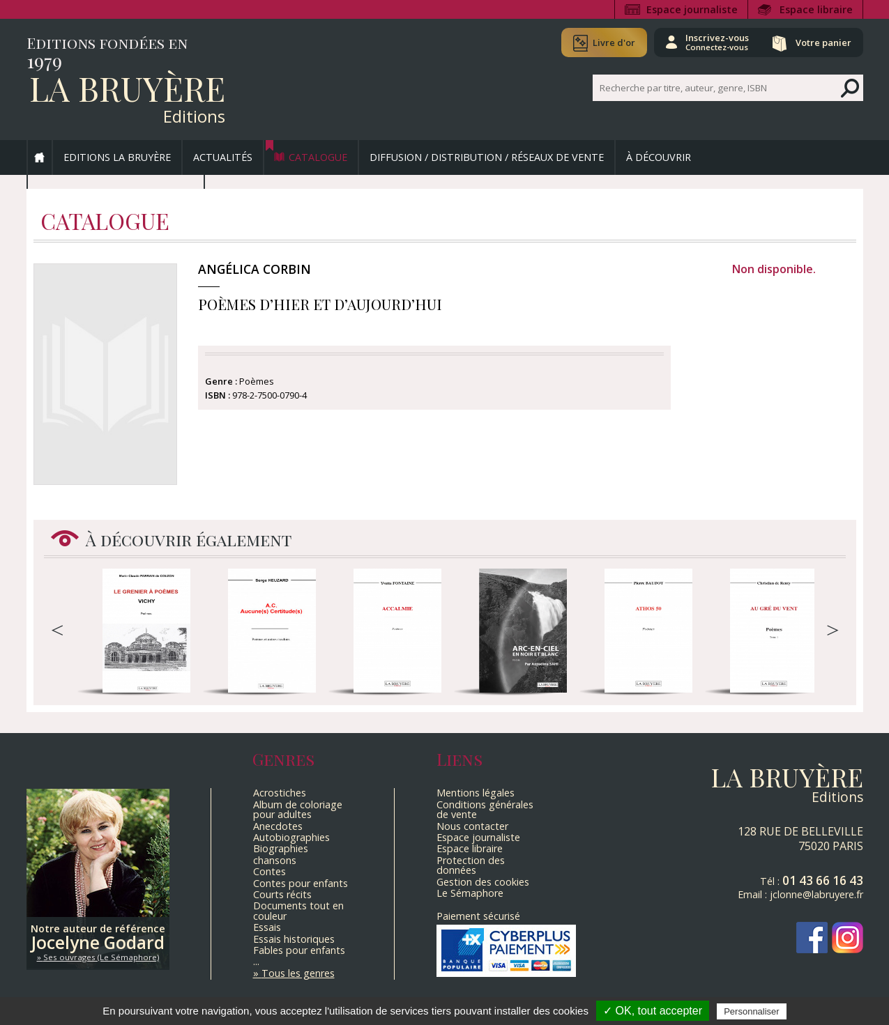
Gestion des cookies (482, 881)
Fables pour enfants (299, 950)
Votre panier (823, 42)
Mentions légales (475, 792)
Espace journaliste (692, 9)
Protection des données (470, 865)
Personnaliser (752, 1011)
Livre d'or (614, 42)
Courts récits (282, 894)
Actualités (222, 157)
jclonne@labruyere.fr (816, 894)
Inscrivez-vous (717, 41)
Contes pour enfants (300, 883)
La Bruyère (127, 87)
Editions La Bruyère (117, 157)
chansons (274, 860)
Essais (267, 927)
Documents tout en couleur (298, 910)
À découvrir (658, 157)
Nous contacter (472, 826)
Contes (269, 871)
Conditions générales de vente (484, 809)
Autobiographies (291, 837)
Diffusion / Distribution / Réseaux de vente (487, 157)
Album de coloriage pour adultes (297, 809)
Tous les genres (298, 973)
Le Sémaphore (469, 893)
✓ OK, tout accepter (652, 1011)
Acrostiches (279, 792)
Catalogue (318, 157)
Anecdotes (278, 826)
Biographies (280, 848)
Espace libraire (816, 9)
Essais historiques (294, 939)
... (256, 961)
